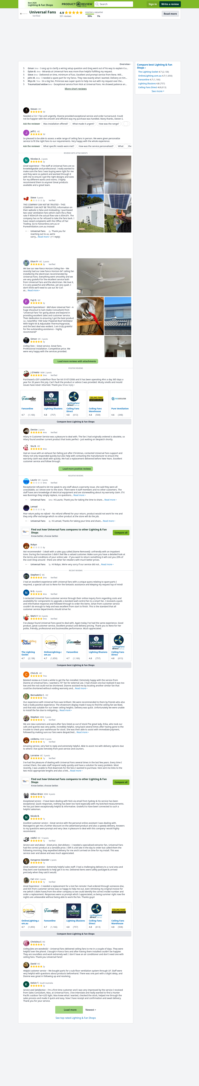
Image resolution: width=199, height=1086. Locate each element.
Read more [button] (43, 236)
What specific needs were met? (58, 146)
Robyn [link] (34, 544)
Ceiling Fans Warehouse (95, 410)
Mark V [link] (34, 615)
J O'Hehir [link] (35, 372)
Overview (123, 64)
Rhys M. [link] (32, 81)
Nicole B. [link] (35, 815)
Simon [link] (34, 338)
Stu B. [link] (33, 446)
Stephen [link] (35, 717)
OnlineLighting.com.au (53, 653)
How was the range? (109, 123)
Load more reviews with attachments (75, 361)
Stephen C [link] (36, 574)
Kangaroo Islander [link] (40, 859)
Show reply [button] (67, 384)
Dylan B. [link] (32, 71)
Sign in (153, 4)
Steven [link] (34, 108)
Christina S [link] (36, 941)
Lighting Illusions (53, 408)
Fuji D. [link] (34, 300)
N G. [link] (33, 591)
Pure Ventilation (120, 408)
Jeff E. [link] (33, 131)
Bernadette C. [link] (38, 695)
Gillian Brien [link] (37, 794)
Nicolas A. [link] (35, 158)
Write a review (170, 4)
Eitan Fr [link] (34, 261)
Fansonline (27, 408)
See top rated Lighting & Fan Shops (76, 1018)
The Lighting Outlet (28, 653)
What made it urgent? (83, 123)
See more (157, 91)
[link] (26, 110)
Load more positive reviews (75, 468)
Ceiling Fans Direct (72, 410)
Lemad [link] (34, 506)
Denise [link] (34, 429)
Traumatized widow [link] (38, 84)
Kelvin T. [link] (35, 982)
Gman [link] (31, 68)
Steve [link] (30, 74)
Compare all (121, 532)
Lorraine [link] (35, 755)
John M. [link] (31, 77)
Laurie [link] (34, 479)
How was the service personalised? (96, 146)
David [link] (33, 963)
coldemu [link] (35, 738)
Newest (89, 1009)
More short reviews (76, 89)
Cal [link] (32, 879)
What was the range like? (130, 146)
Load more (69, 1010)
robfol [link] (34, 837)
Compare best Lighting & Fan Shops (76, 421)
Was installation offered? (55, 123)
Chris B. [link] (34, 673)
